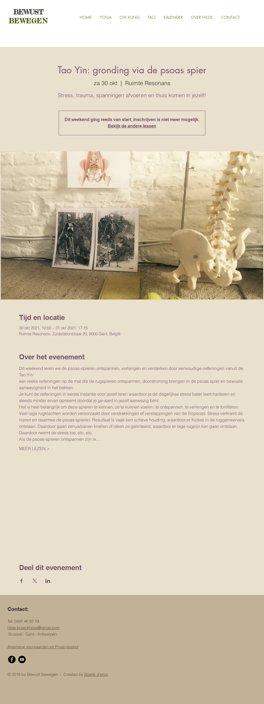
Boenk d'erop (96, 674)
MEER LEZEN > (34, 448)
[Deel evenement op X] (34, 581)
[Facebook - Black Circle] (12, 659)
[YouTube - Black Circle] (22, 659)
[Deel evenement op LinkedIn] (47, 581)
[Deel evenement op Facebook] (21, 581)
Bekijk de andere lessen (132, 126)
